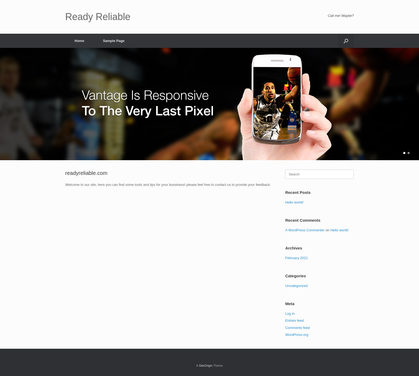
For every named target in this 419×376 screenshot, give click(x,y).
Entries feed (294, 321)
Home (79, 41)
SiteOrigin (205, 365)
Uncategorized (296, 286)
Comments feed (297, 328)
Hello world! (294, 202)
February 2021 (296, 258)
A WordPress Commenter (304, 230)
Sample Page (114, 41)
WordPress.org (296, 335)
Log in (289, 314)
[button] (346, 41)
